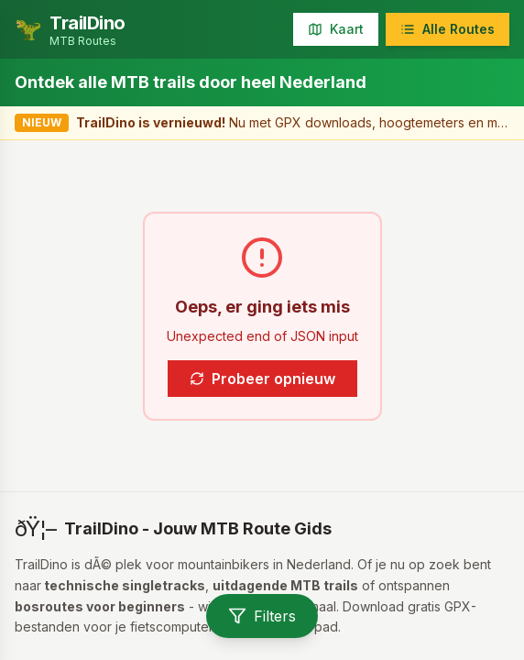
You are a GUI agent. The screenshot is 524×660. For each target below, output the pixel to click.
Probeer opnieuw (262, 378)
